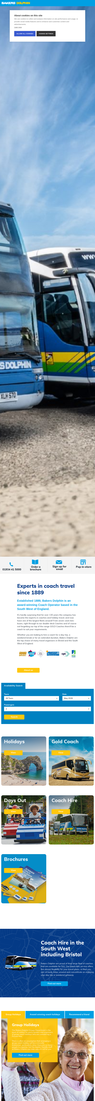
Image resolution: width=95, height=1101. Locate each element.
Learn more (18, 27)
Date (64, 694)
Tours (6, 694)
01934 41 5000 (11, 569)
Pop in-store (84, 567)
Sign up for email (59, 568)
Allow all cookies (24, 34)
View (13, 753)
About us (28, 670)
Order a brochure (35, 568)
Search (14, 717)
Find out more (54, 984)
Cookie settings (46, 34)
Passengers (9, 705)
